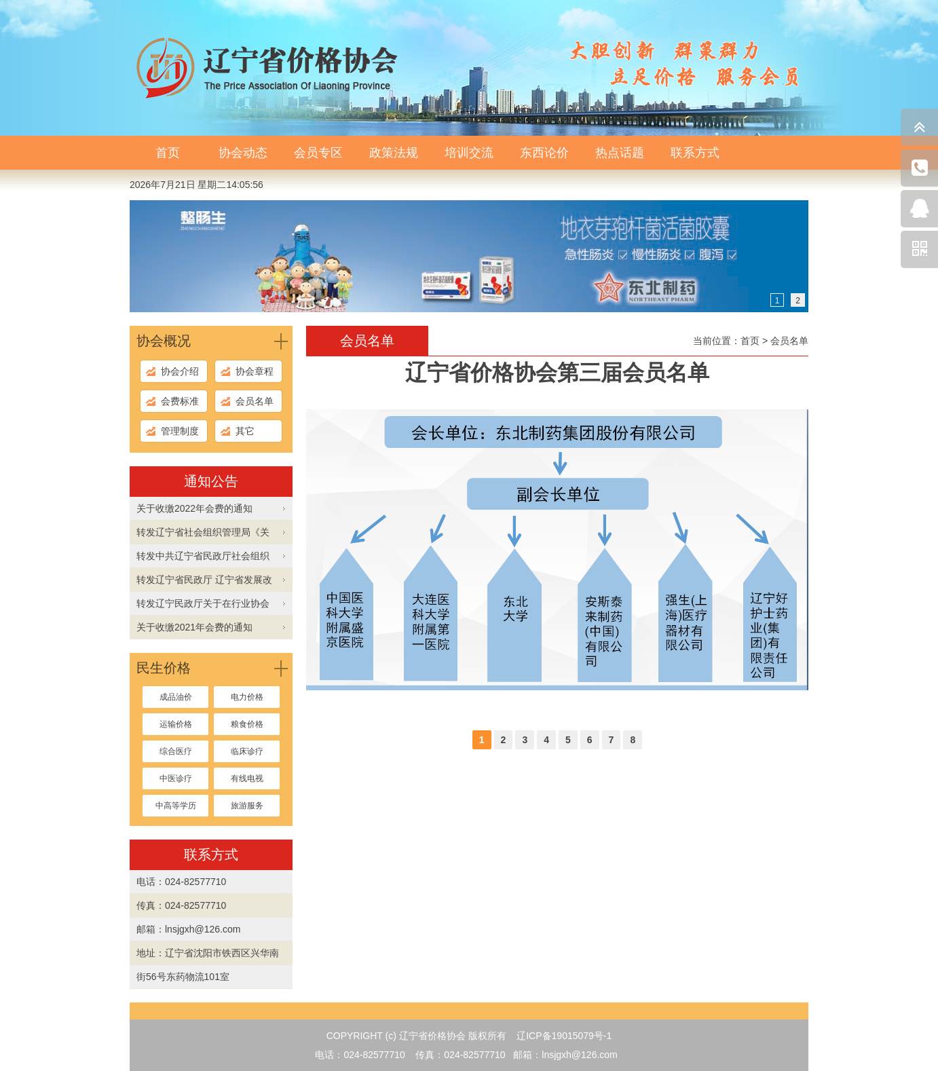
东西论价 (544, 152)
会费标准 (180, 401)
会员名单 (255, 401)
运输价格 (176, 724)
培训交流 (469, 152)
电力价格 (247, 697)
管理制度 (180, 431)
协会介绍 (180, 371)
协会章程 (255, 371)
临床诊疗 (247, 751)
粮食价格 (247, 724)
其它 (245, 431)
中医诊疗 (176, 778)
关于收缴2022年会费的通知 (194, 508)
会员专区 (318, 152)
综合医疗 (176, 751)
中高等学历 (175, 805)
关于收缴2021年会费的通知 (194, 627)
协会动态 (243, 152)
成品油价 (176, 697)
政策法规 (393, 152)
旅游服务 (247, 805)
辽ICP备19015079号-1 (564, 1035)
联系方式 (695, 152)
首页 (167, 152)
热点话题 (619, 152)
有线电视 (247, 778)
